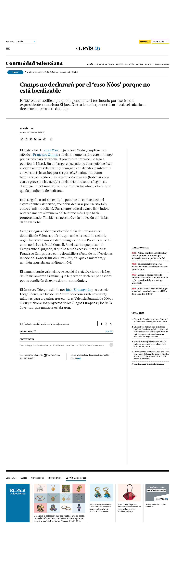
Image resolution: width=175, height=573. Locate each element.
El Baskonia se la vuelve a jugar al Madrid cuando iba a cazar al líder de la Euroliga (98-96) (150, 291)
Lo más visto (138, 313)
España (90, 64)
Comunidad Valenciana (34, 63)
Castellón (129, 64)
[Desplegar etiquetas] (111, 345)
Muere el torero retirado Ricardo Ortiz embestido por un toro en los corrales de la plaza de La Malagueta (150, 279)
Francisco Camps (45, 155)
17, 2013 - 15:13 (36, 132)
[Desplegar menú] (8, 48)
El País (24, 128)
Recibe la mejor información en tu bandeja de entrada (46, 324)
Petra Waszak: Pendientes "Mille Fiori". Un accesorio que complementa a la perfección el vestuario (100, 507)
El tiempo (149, 64)
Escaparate (11, 478)
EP (32, 128)
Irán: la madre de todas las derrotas (149, 364)
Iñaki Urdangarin (78, 290)
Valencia (139, 64)
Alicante (119, 64)
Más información (27, 358)
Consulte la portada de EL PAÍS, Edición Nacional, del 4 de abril (51, 72)
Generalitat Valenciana (104, 64)
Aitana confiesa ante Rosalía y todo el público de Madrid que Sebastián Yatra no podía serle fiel (149, 256)
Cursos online (37, 478)
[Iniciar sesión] (160, 42)
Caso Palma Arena (94, 345)
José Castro (71, 345)
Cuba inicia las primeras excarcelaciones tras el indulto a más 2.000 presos (150, 267)
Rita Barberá (58, 345)
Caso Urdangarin (27, 345)
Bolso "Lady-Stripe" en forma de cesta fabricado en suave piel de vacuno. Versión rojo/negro (129, 507)
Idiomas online (54, 478)
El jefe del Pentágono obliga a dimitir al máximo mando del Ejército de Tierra (151, 320)
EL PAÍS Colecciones (76, 478)
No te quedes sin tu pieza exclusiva (155, 505)
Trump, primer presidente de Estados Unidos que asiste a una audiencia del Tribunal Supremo (150, 344)
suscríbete (145, 42)
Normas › (109, 331)
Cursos (24, 478)
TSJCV (81, 345)
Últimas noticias (162, 64)
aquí (79, 358)
